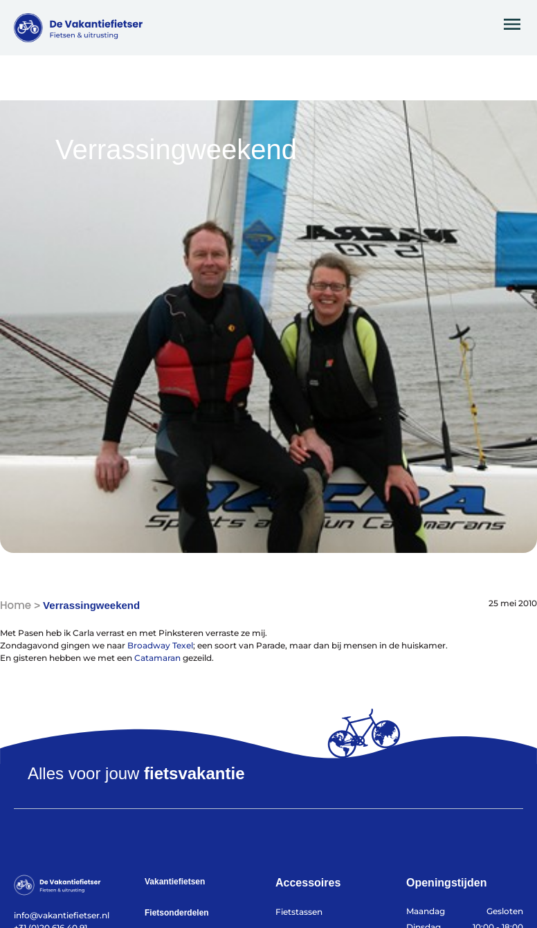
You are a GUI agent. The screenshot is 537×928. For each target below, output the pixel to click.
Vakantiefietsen (175, 881)
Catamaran (157, 658)
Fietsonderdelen (177, 913)
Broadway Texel (160, 645)
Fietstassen (298, 912)
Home (15, 605)
